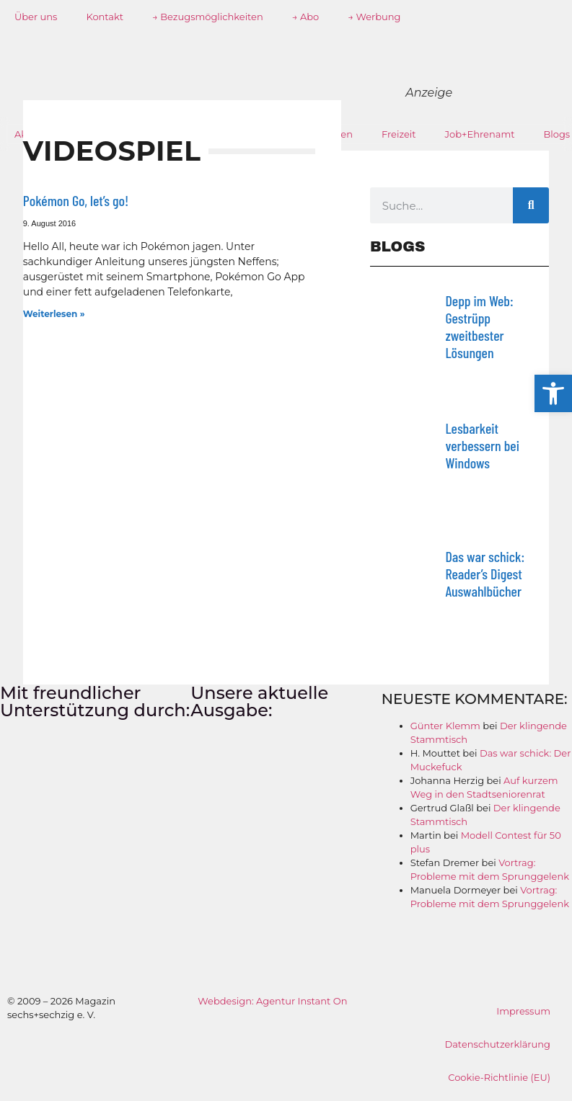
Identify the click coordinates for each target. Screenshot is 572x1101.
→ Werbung (374, 16)
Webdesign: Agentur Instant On (272, 1001)
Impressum (523, 1011)
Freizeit (399, 134)
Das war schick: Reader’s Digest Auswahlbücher (484, 573)
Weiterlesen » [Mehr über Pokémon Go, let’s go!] (54, 313)
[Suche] (531, 205)
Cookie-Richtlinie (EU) (499, 1077)
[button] (553, 393)
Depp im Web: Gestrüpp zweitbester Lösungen (479, 326)
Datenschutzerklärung (497, 1044)
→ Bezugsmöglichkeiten (207, 16)
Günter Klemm (445, 725)
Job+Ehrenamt (480, 134)
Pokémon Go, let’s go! (75, 200)
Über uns (35, 16)
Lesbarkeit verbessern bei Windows (482, 445)
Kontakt (104, 16)
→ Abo (306, 16)
